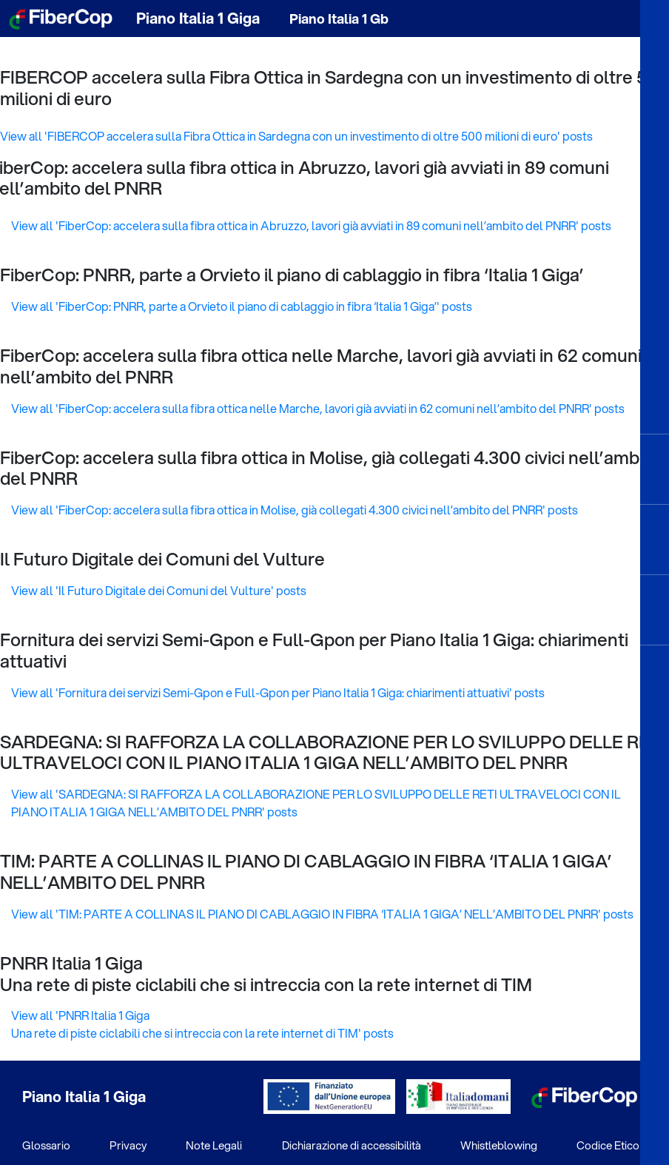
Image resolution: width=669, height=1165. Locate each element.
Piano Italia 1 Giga (198, 18)
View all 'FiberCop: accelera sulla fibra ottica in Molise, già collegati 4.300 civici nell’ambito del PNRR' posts (294, 509)
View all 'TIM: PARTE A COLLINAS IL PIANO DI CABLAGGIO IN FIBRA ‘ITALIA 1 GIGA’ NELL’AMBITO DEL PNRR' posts (322, 913)
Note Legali (214, 1145)
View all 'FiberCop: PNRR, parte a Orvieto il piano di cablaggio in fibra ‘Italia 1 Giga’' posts (241, 306)
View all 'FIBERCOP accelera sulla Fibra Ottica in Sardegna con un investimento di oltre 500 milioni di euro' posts (296, 135)
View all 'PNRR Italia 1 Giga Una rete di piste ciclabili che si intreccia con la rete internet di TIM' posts (202, 1024)
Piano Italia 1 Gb (339, 18)
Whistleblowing (498, 1145)
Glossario (46, 1145)
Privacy (128, 1145)
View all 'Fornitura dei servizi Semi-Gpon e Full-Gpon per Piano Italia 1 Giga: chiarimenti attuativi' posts (278, 692)
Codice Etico (607, 1145)
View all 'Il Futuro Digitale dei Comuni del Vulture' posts (158, 590)
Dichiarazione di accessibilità (351, 1145)
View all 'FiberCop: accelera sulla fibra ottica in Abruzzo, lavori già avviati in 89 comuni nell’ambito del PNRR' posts (311, 225)
